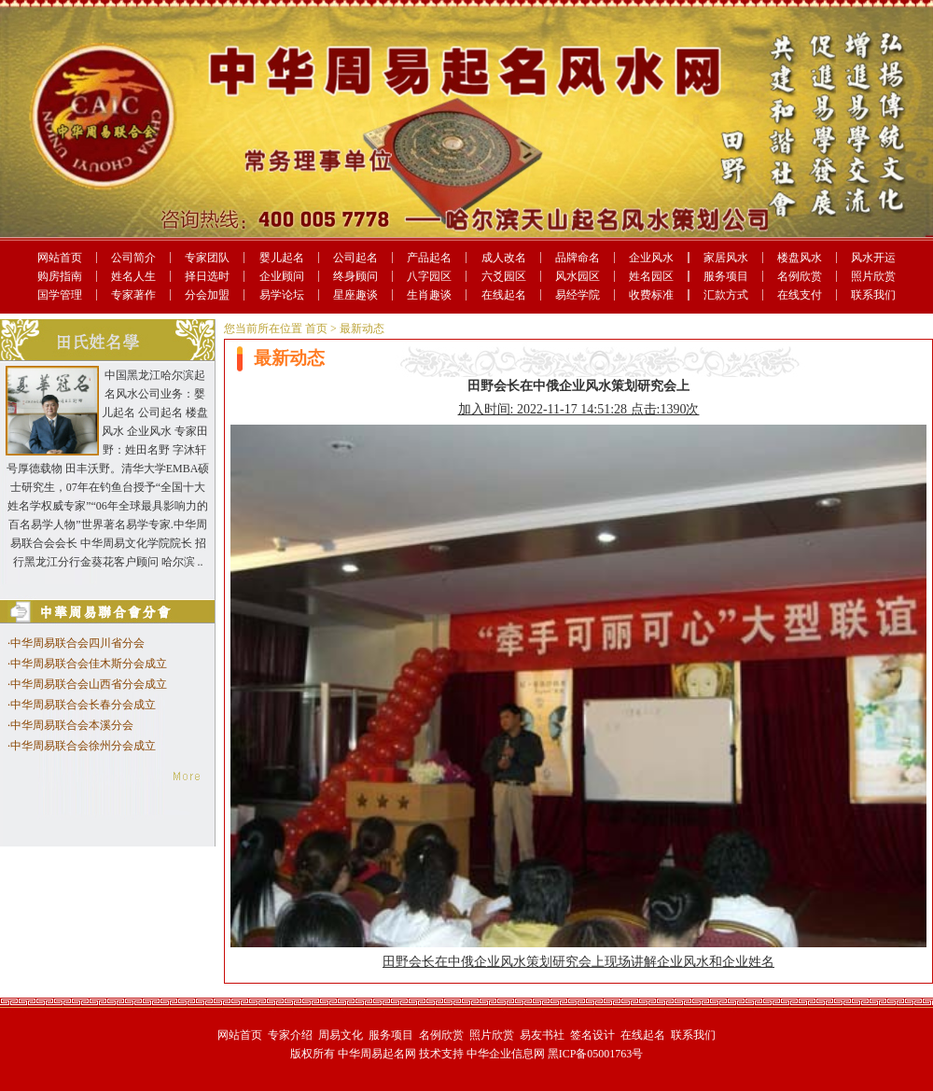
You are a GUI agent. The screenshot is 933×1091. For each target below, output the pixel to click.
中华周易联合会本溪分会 (71, 725)
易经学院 (577, 294)
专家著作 (133, 294)
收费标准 (651, 294)
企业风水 (651, 257)
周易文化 (340, 1035)
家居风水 (725, 257)
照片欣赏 (873, 276)
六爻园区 (503, 276)
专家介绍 (290, 1035)
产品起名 (429, 257)
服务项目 (725, 276)
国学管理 (59, 294)
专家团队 (207, 257)
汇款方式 (725, 294)
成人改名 (503, 257)
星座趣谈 (355, 294)
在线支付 (799, 294)
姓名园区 (651, 276)
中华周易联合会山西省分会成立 (88, 684)
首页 (316, 328)
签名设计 (592, 1035)
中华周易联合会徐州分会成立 (83, 745)
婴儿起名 (281, 257)
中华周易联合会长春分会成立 (83, 704)
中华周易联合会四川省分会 (77, 643)
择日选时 (207, 276)
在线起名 (503, 294)
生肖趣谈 (429, 294)
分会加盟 (207, 294)
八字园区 (429, 276)
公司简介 (133, 257)
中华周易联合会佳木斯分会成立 (88, 663)
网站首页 (59, 257)
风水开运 (873, 257)
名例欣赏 (799, 276)
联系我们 (873, 294)
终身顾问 (355, 276)
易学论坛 (281, 294)
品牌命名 (577, 257)
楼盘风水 (799, 257)
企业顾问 (281, 276)
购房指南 (59, 276)
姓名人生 (133, 276)
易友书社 (542, 1035)
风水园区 (577, 276)
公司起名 (355, 257)
